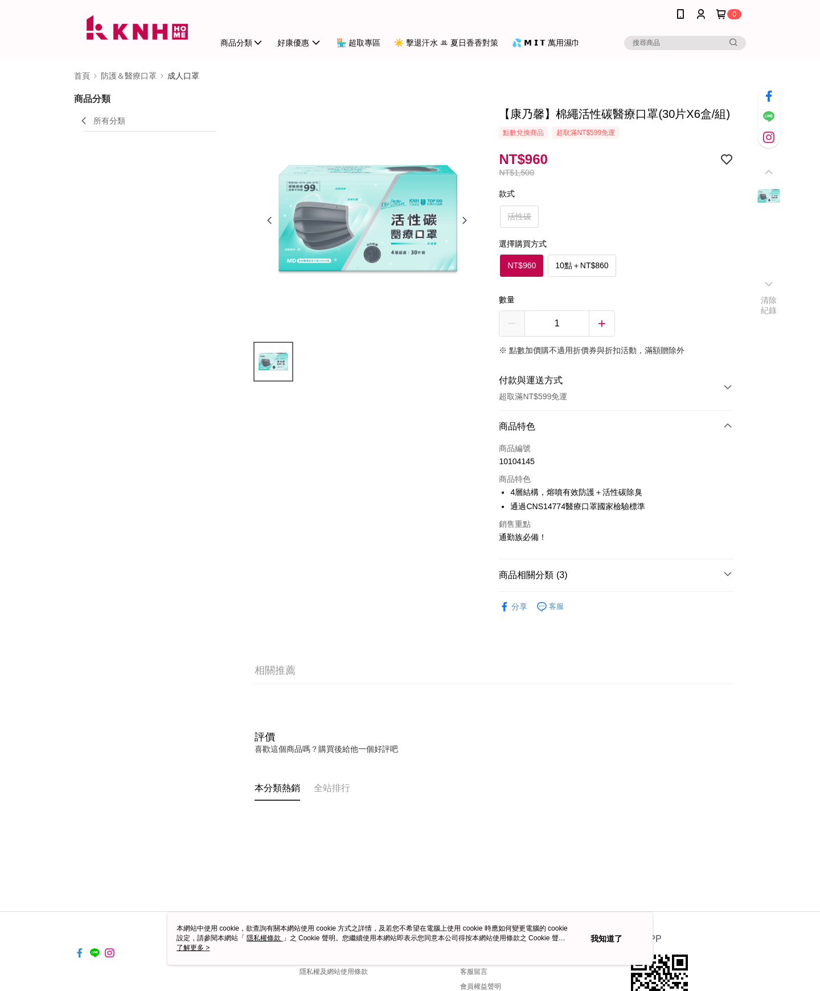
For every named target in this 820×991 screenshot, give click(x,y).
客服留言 (473, 972)
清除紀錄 (769, 305)
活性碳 (519, 216)
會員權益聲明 (480, 986)
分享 (513, 607)
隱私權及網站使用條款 (334, 972)
